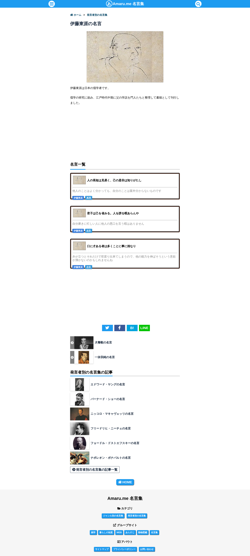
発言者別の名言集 (97, 15)
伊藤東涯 (78, 198)
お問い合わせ (147, 549)
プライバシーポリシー (124, 549)
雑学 (93, 532)
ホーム (75, 15)
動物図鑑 (142, 532)
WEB (119, 532)
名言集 (125, 3)
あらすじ (129, 532)
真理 (88, 198)
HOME (125, 482)
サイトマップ (102, 549)
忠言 (88, 230)
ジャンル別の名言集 (113, 515)
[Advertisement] (125, 132)
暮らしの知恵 (106, 532)
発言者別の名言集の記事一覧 (95, 469)
